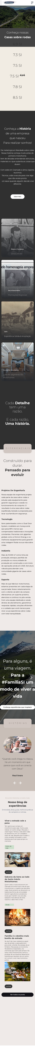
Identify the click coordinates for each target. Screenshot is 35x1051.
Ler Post (8, 872)
